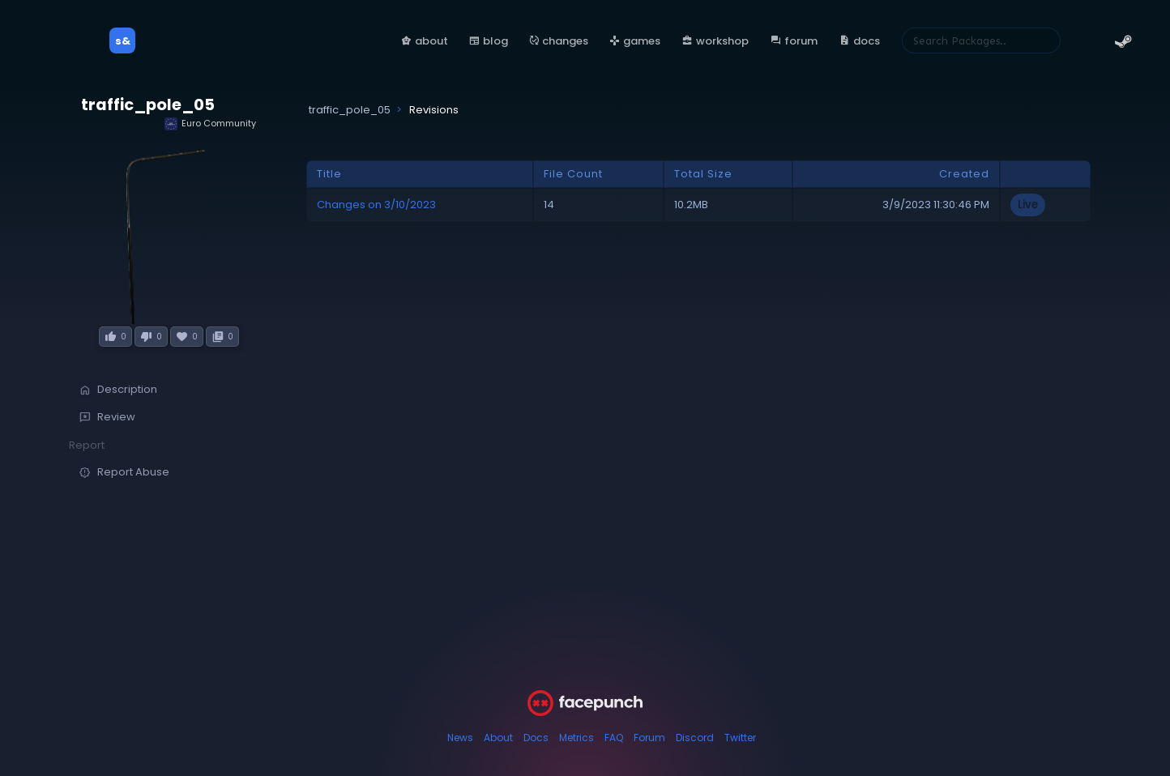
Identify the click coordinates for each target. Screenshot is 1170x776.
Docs (536, 737)
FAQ (613, 737)
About (498, 737)
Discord (695, 737)
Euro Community (210, 123)
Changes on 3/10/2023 (376, 204)
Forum (649, 737)
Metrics (576, 737)
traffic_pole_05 (148, 105)
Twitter (740, 737)
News (460, 737)
